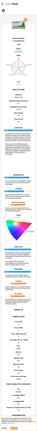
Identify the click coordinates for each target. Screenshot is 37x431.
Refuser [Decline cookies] (4, 428)
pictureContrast (18, 165)
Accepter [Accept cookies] (14, 428)
